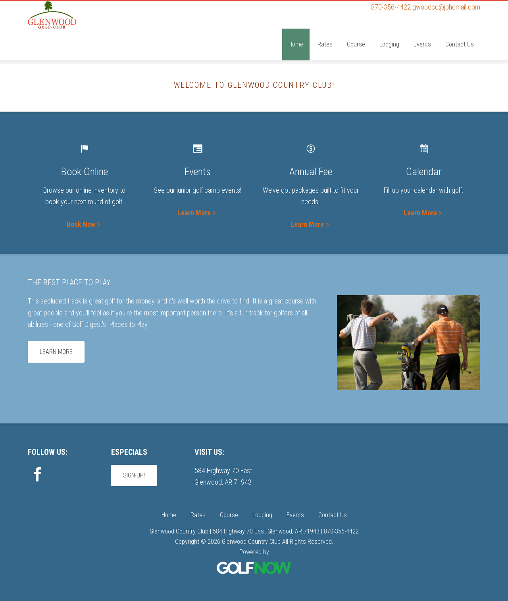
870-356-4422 (391, 7)
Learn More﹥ (197, 213)
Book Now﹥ (84, 224)
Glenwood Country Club (87, 33)
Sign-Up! (134, 475)
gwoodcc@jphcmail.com (446, 7)
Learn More (56, 352)
